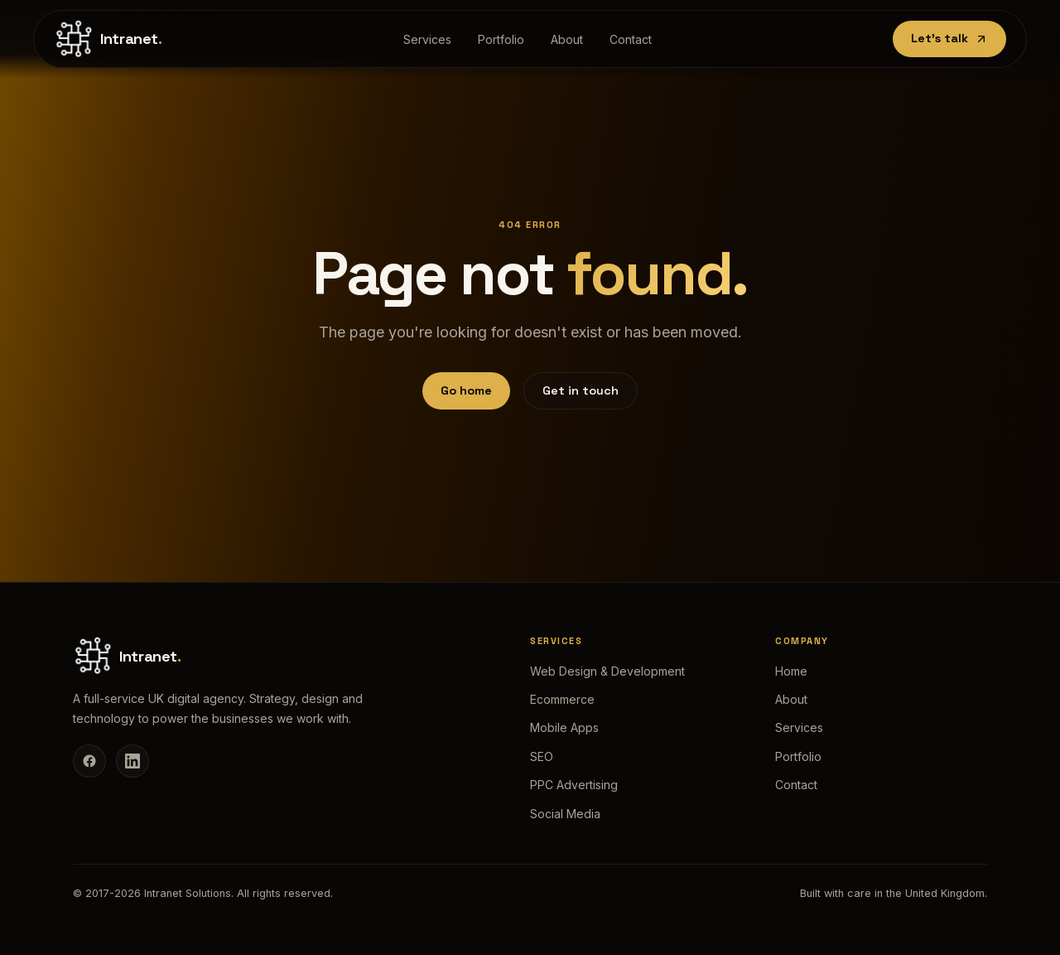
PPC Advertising (574, 785)
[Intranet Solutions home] (108, 39)
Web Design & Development (607, 671)
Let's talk (949, 38)
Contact (631, 39)
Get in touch (580, 390)
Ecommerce (562, 699)
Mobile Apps (564, 727)
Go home (466, 390)
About (567, 39)
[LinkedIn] (132, 761)
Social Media (565, 814)
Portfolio (501, 39)
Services (427, 39)
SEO (541, 756)
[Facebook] (89, 761)
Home (791, 671)
